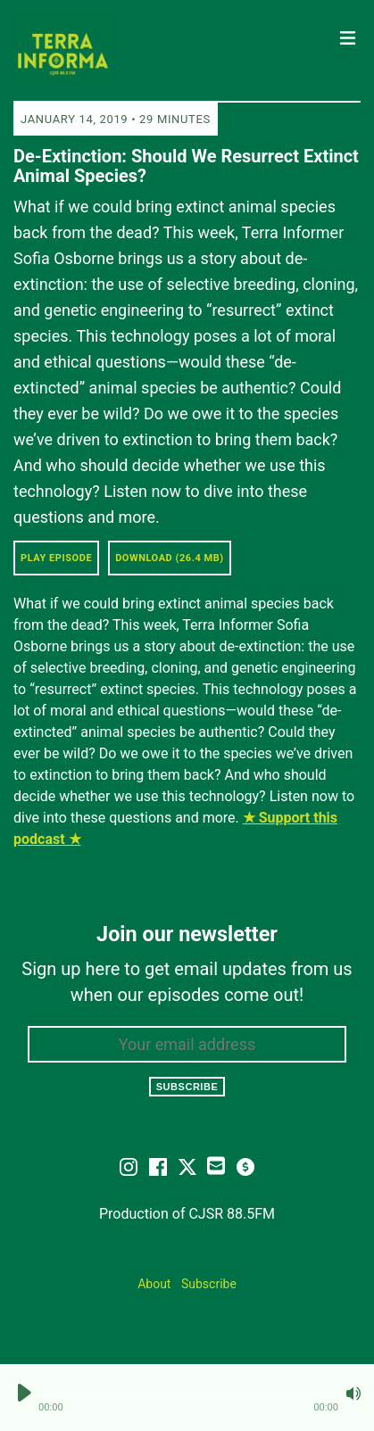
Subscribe (187, 1086)
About (153, 1284)
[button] (188, 1393)
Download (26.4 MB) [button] (169, 558)
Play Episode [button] (56, 558)
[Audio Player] (187, 1397)
